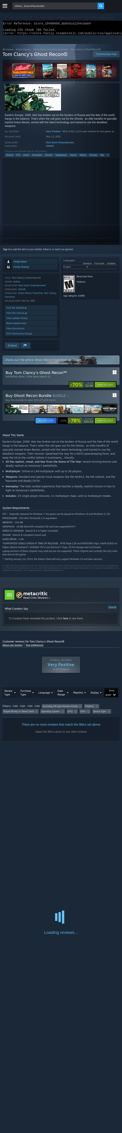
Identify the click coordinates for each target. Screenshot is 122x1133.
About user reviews (12, 647)
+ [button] (107, 157)
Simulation (37, 157)
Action (26, 157)
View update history (17, 320)
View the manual (16, 315)
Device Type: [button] (99, 713)
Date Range (61, 695)
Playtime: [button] (89, 708)
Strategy (93, 157)
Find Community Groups (19, 335)
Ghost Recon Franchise (30, 295)
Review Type (8, 695)
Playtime (78, 694)
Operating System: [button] (50, 713)
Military (83, 157)
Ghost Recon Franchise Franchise (50, 51)
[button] (105, 387)
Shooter (48, 157)
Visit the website (16, 310)
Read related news (16, 325)
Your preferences (34, 647)
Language (44, 694)
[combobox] (55, 6)
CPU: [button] (70, 713)
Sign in (6, 251)
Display (95, 694)
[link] (81, 387)
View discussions (15, 330)
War (102, 157)
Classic (73, 157)
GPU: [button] (83, 713)
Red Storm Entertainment (60, 144)
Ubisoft (50, 148)
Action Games (23, 51)
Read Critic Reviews (35, 600)
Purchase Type (25, 695)
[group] (61, 711)
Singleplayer (61, 157)
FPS (18, 157)
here (65, 620)
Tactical (9, 157)
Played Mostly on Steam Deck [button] (18, 713)
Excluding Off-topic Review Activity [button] (60, 708)
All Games (7, 51)
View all (112, 609)
